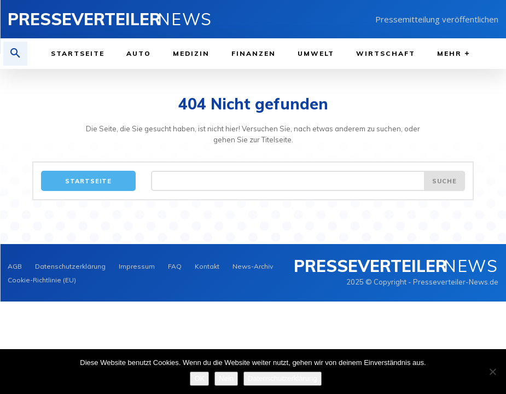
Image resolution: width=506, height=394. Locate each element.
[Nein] (492, 371)
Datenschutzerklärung (282, 378)
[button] (15, 54)
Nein (226, 378)
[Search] (444, 181)
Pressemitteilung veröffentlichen (436, 19)
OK (199, 378)
